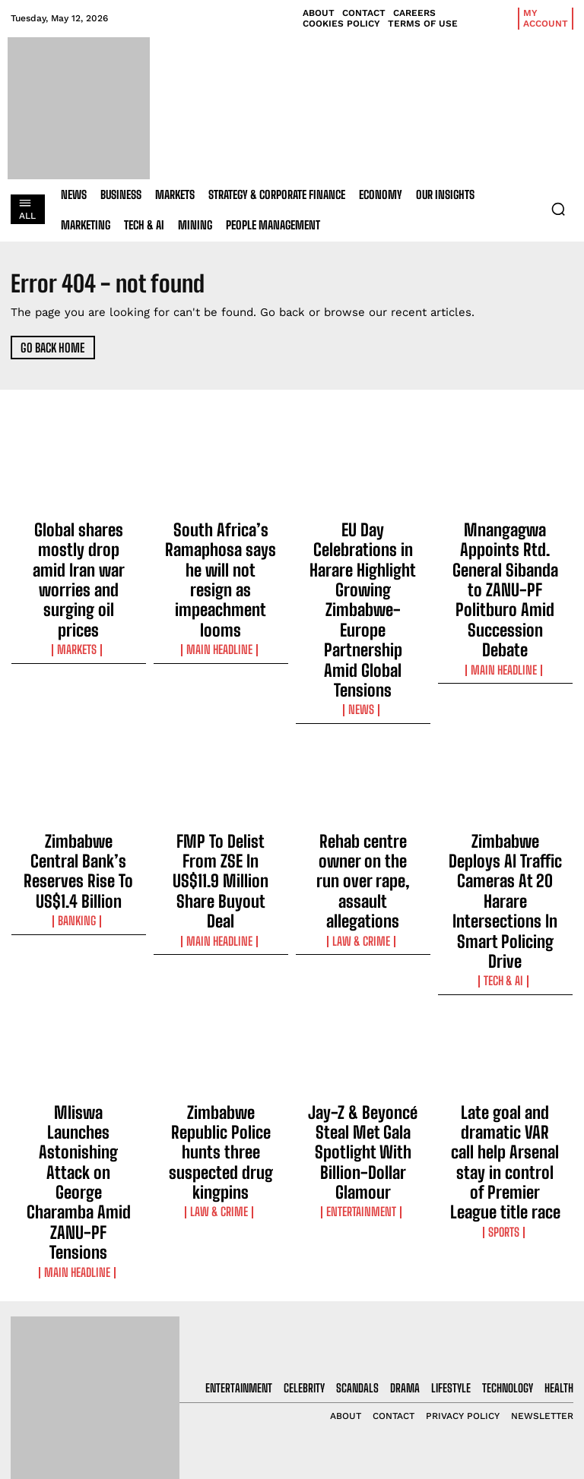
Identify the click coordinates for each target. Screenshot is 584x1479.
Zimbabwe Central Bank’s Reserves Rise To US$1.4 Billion (79, 738)
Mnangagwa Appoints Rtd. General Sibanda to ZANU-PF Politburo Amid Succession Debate (505, 547)
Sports (505, 965)
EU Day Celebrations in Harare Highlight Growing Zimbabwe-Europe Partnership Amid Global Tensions (362, 554)
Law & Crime (363, 768)
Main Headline (220, 583)
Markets (79, 583)
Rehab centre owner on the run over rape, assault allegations (363, 738)
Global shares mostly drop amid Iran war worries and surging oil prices (78, 547)
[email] (511, 1254)
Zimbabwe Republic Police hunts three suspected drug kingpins (220, 922)
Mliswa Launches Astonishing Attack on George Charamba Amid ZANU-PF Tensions (78, 929)
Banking (78, 768)
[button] (558, 209)
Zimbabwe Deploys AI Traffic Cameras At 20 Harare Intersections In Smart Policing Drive (505, 745)
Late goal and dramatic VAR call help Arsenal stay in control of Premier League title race (505, 929)
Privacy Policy (495, 1330)
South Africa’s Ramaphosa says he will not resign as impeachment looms (220, 547)
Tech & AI (505, 781)
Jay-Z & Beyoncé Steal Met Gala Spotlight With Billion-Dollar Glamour (363, 922)
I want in (511, 1290)
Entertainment (363, 951)
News (363, 597)
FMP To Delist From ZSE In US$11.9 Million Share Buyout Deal (221, 738)
